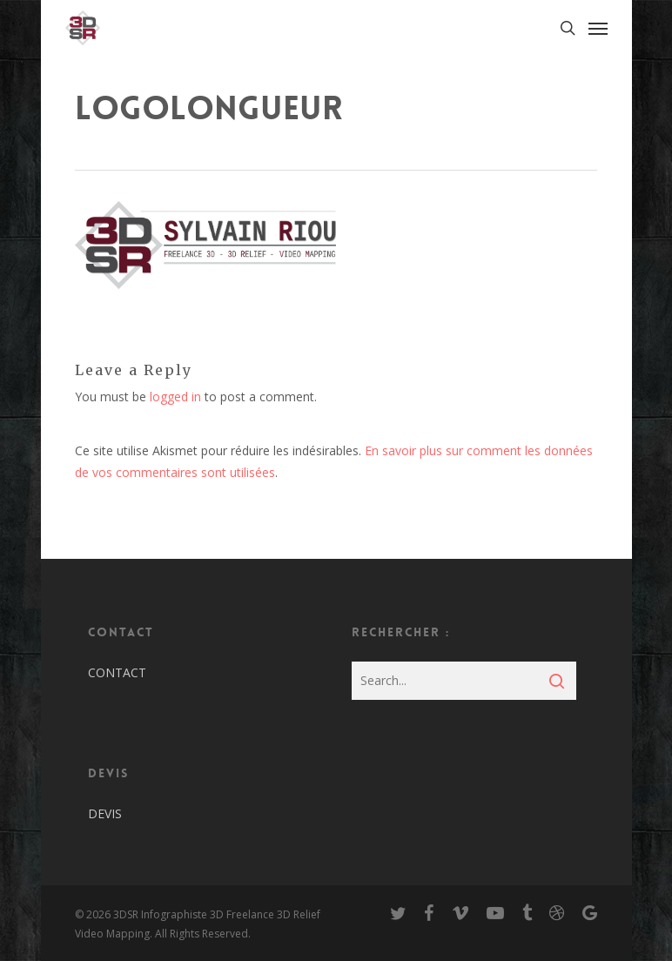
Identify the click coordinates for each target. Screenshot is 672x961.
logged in (175, 396)
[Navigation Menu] (598, 28)
